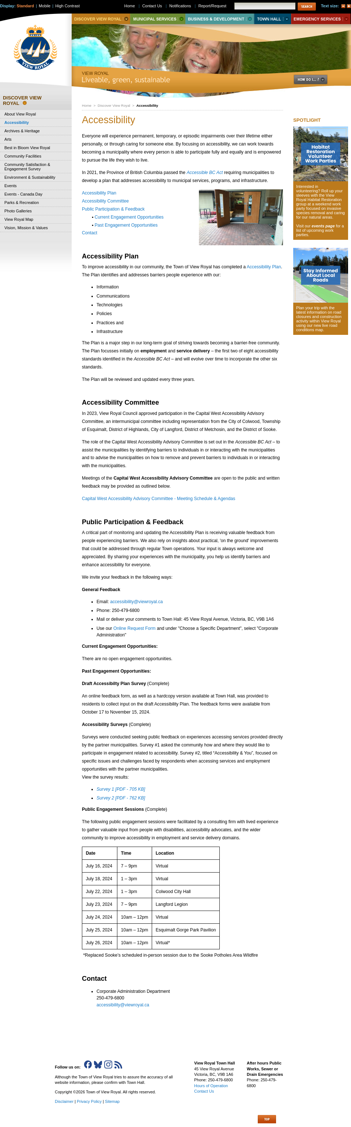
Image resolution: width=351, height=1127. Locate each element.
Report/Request (212, 6)
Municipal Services (157, 19)
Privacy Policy (89, 1101)
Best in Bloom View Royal (27, 147)
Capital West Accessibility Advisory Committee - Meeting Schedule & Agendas (158, 498)
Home (86, 105)
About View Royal (20, 114)
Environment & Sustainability (29, 177)
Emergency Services (321, 19)
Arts (7, 139)
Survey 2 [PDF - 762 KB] (121, 798)
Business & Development (219, 19)
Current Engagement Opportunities (129, 217)
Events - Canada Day (23, 194)
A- (343, 6)
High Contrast (67, 6)
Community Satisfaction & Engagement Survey (27, 166)
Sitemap (112, 1101)
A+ (349, 6)
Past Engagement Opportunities (126, 225)
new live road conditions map (316, 327)
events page (323, 226)
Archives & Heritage (22, 131)
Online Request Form (134, 628)
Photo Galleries (18, 211)
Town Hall (272, 19)
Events (10, 186)
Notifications (180, 6)
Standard (25, 6)
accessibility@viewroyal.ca (136, 601)
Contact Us (152, 6)
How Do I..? (314, 79)
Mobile (44, 6)
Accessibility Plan (99, 193)
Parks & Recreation (21, 202)
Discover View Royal (114, 105)
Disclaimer (64, 1101)
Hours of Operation (211, 1085)
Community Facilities (22, 156)
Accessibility (16, 122)
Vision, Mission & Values (26, 228)
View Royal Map (18, 219)
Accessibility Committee (105, 201)
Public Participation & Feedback (113, 209)
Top (267, 1119)
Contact (89, 232)
